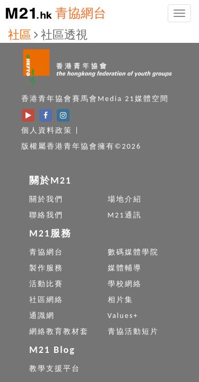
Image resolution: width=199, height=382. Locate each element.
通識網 (42, 315)
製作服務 (46, 267)
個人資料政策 (46, 130)
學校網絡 (125, 283)
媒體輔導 (125, 267)
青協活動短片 (133, 331)
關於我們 (46, 199)
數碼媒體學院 (133, 252)
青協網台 (80, 13)
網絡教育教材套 (59, 331)
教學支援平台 (54, 368)
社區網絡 (46, 299)
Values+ (123, 315)
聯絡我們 (46, 215)
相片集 (120, 299)
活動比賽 (46, 283)
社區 (19, 35)
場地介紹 (125, 199)
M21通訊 (125, 215)
